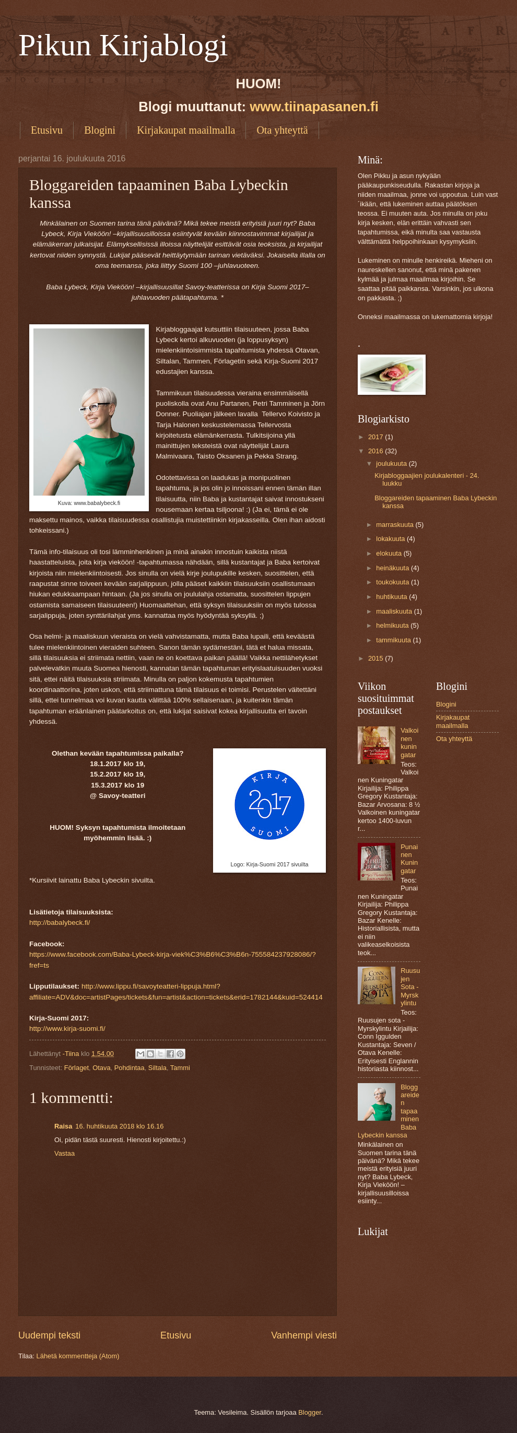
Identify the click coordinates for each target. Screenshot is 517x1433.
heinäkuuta (393, 568)
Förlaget (76, 1068)
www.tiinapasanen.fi (314, 106)
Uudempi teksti (49, 1335)
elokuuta (389, 553)
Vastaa (64, 1153)
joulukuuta (392, 463)
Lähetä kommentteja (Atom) (78, 1356)
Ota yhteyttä (282, 130)
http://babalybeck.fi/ (59, 922)
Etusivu (47, 130)
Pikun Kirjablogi (123, 45)
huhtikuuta (392, 597)
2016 (376, 451)
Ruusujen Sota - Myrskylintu (410, 987)
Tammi (180, 1068)
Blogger (309, 1412)
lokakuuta (391, 539)
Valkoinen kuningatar (409, 742)
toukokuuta (393, 582)
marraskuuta (395, 524)
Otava (101, 1068)
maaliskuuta (395, 611)
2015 (376, 658)
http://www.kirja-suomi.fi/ (67, 1028)
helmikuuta (393, 625)
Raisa (63, 1126)
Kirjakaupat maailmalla (186, 130)
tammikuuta (394, 640)
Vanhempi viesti (304, 1335)
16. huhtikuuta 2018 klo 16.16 (119, 1126)
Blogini (99, 130)
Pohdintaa (129, 1068)
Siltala (157, 1068)
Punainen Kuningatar (409, 859)
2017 (376, 437)
